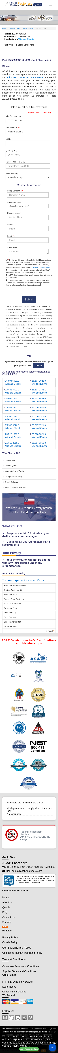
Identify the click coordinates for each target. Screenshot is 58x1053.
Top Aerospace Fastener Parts (23, 580)
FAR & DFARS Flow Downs (17, 981)
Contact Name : (14, 213)
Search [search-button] (37, 5)
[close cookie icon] (55, 1042)
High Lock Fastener (12, 603)
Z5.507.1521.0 (12, 416)
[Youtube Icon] (24, 1017)
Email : (11, 236)
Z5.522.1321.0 (12, 434)
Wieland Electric (28, 28)
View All (50, 631)
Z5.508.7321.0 (39, 434)
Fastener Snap (10, 594)
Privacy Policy (10, 937)
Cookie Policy (9, 942)
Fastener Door (10, 608)
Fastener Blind (10, 626)
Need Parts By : (13, 173)
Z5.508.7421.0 (12, 389)
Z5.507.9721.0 (39, 425)
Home (4, 28)
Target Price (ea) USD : (16, 162)
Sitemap (6, 922)
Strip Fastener (10, 617)
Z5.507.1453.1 (39, 389)
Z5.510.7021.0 (39, 407)
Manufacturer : (13, 127)
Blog (4, 912)
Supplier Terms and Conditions (19, 971)
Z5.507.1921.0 (39, 381)
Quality (6, 907)
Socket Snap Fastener (14, 599)
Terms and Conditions (41, 267)
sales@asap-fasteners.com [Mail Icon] (27, 871)
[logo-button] (18, 4)
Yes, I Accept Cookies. (29, 1049)
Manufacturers (15, 28)
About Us (7, 902)
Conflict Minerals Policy (16, 947)
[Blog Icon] (17, 1017)
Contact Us (8, 917)
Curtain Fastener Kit (13, 590)
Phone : (11, 224)
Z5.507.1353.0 (39, 443)
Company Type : (15, 202)
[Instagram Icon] (5, 1017)
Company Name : (15, 191)
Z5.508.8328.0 (12, 425)
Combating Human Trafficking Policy (22, 953)
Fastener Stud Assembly (15, 585)
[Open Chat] (52, 1047)
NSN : (8, 139)
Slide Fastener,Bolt (12, 622)
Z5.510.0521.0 (39, 416)
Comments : (12, 247)
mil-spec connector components (25, 77)
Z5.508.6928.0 (12, 381)
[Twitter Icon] (11, 1017)
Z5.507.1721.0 (12, 407)
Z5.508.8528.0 (39, 398)
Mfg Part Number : (14, 116)
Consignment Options (14, 991)
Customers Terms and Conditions (20, 966)
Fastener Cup (10, 613)
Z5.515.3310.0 (12, 443)
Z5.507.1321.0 (12, 398)
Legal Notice (9, 986)
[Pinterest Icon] (30, 1017)
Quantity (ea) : (13, 150)
